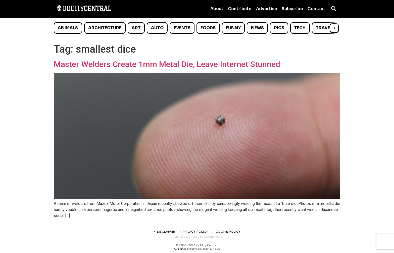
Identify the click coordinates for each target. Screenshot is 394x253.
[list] (197, 28)
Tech (300, 27)
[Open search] (334, 9)
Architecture (104, 27)
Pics (279, 27)
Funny (233, 27)
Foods (208, 27)
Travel (324, 27)
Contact (316, 8)
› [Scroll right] (334, 27)
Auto (157, 27)
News (257, 27)
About (216, 8)
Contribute (240, 8)
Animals (68, 27)
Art (136, 27)
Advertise (266, 8)
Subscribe (292, 8)
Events (182, 27)
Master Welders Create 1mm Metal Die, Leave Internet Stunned (167, 64)
